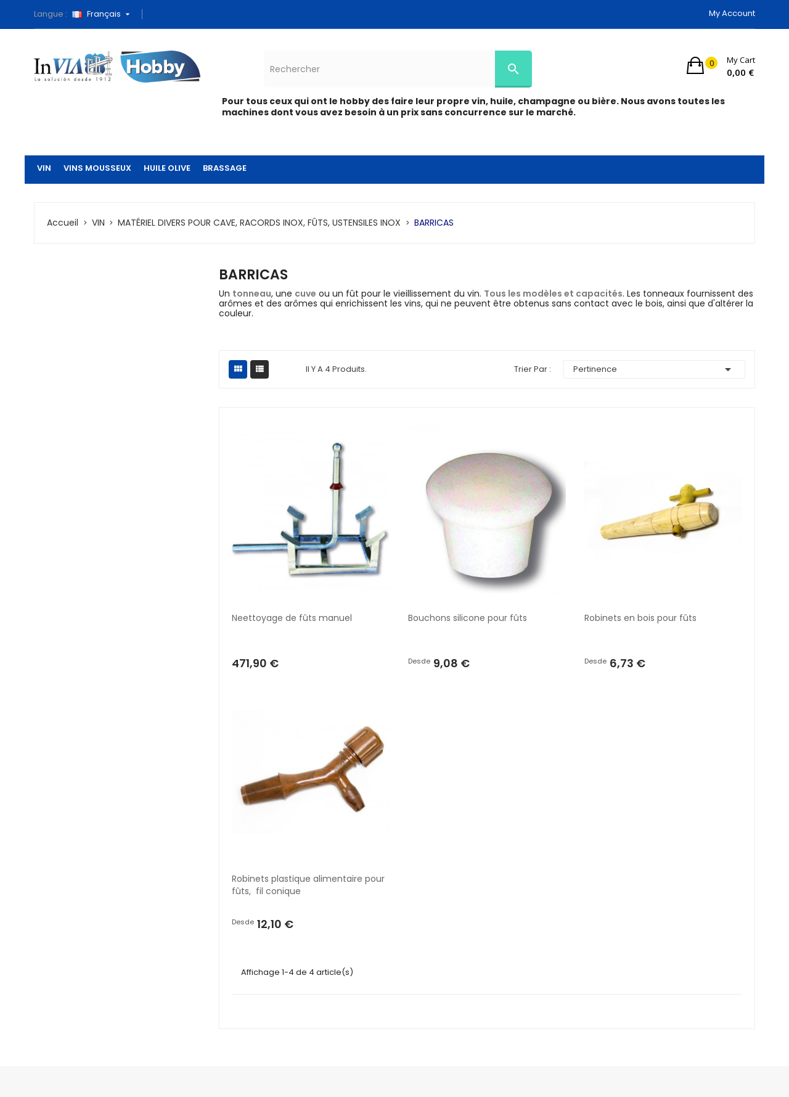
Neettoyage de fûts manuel (292, 618)
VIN (44, 168)
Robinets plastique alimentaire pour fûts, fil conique (309, 885)
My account (732, 13)
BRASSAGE (225, 168)
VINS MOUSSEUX (97, 168)
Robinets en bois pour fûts (640, 618)
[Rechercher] (398, 69)
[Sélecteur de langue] (105, 14)
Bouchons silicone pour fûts (467, 618)
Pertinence (654, 369)
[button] (721, 65)
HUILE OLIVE (167, 168)
